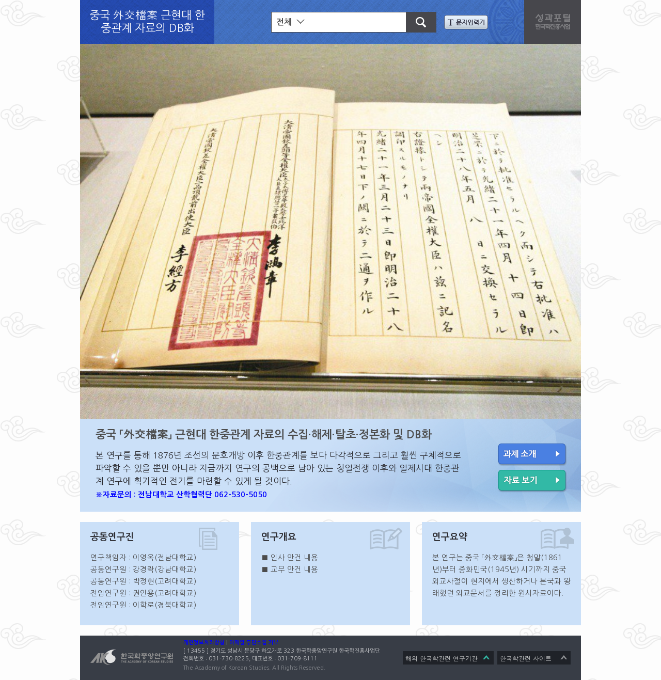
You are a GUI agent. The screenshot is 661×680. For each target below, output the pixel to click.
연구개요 (278, 537)
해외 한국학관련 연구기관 (441, 658)
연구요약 (449, 537)
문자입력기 (466, 22)
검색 (416, 21)
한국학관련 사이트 (526, 658)
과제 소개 (532, 455)
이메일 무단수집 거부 (254, 642)
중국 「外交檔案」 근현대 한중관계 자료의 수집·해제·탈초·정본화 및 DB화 (264, 434)
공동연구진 (112, 537)
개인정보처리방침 (204, 642)
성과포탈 (555, 20)
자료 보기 (532, 481)
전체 (284, 22)
